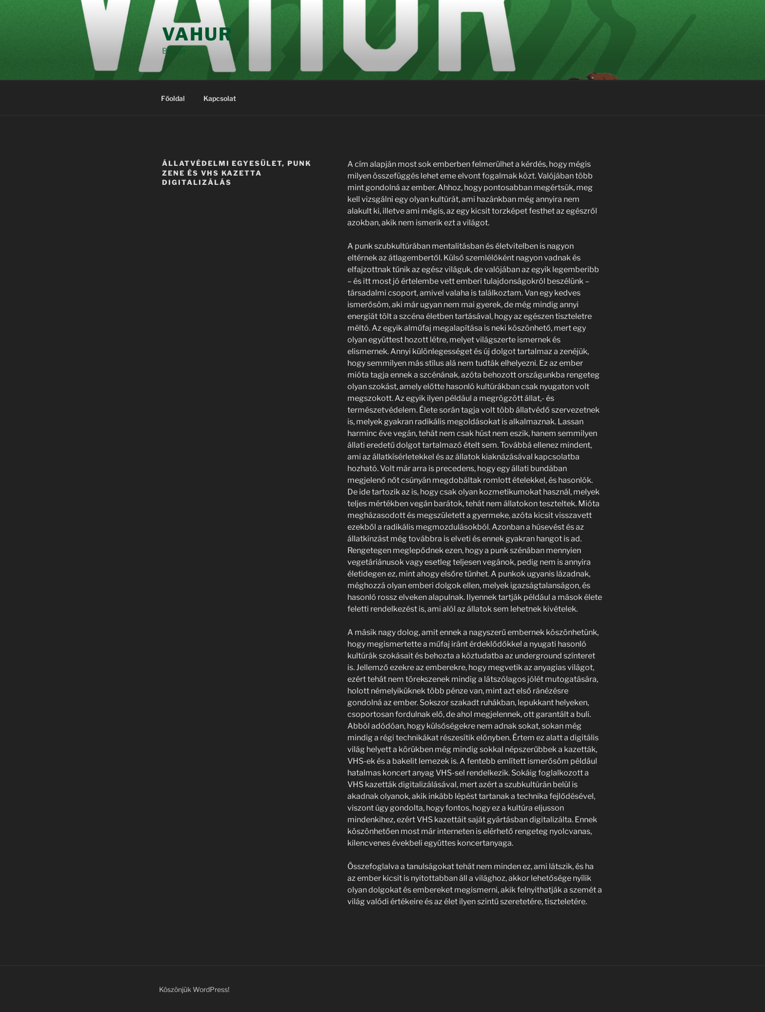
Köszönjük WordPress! (194, 989)
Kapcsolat (219, 98)
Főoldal (173, 98)
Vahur (197, 34)
